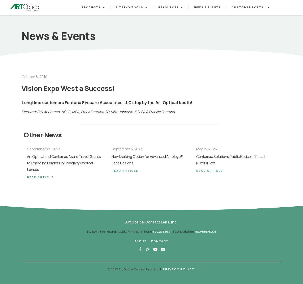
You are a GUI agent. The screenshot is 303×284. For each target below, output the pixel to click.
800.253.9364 (162, 231)
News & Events (207, 7)
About (140, 241)
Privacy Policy (178, 269)
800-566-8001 (205, 231)
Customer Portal (251, 7)
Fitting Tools (132, 7)
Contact (160, 241)
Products (93, 7)
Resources (170, 7)
